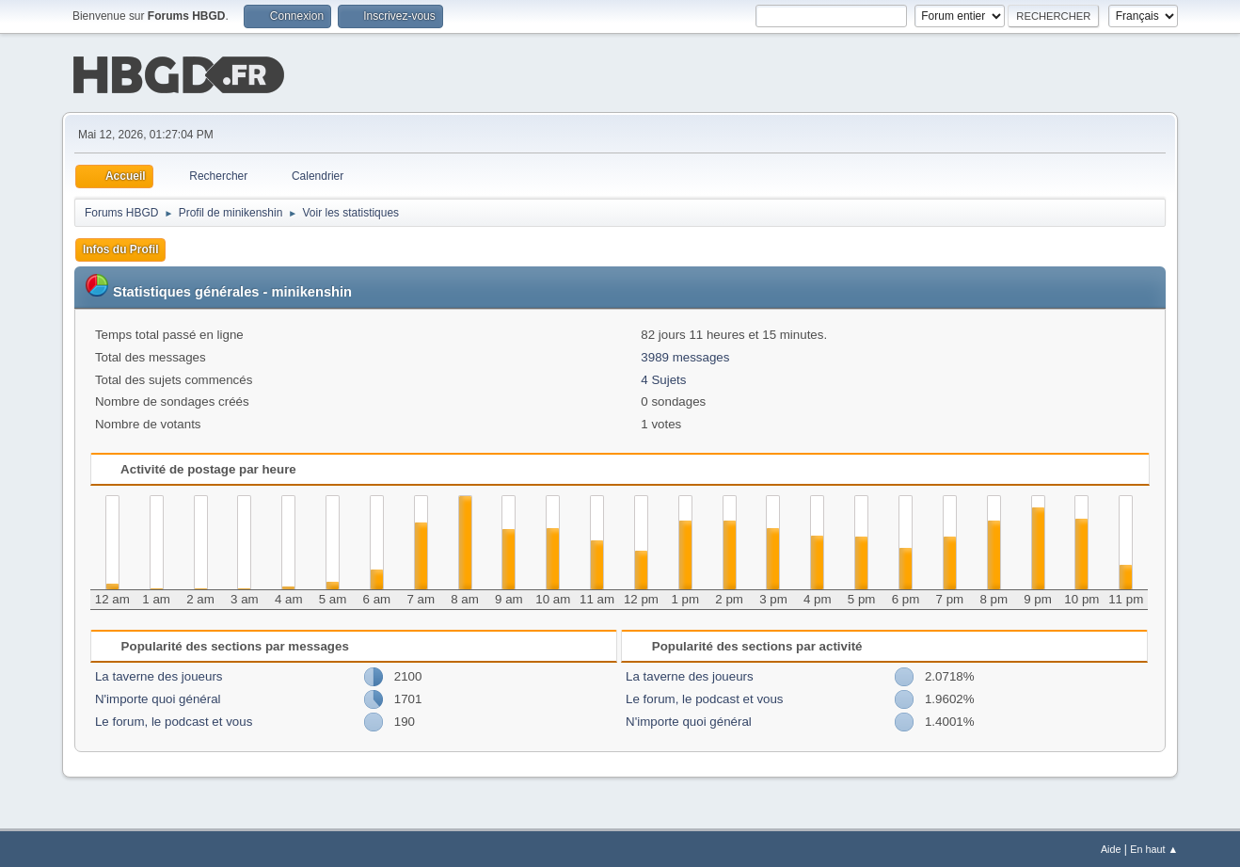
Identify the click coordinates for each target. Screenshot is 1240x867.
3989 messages (685, 355)
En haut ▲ (1154, 847)
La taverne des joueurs (159, 674)
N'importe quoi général (158, 697)
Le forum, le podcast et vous (173, 720)
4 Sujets (663, 378)
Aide (1111, 847)
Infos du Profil (121, 247)
